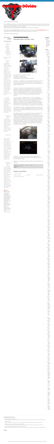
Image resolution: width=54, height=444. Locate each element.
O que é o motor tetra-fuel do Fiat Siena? (48, 182)
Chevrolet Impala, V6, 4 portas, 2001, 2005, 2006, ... (48, 110)
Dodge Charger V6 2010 (48, 318)
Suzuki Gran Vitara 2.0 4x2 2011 (48, 80)
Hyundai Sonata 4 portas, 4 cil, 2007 (48, 192)
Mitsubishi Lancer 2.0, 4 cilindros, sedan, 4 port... (48, 177)
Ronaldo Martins (7, 191)
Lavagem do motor (48, 140)
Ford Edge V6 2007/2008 (48, 325)
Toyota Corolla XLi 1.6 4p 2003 (48, 125)
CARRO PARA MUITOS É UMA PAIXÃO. (48, 63)
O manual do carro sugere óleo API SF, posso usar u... (48, 394)
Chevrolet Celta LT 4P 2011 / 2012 (48, 307)
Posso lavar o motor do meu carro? (48, 122)
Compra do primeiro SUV (48, 84)
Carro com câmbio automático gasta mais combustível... (48, 293)
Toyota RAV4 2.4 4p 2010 (48, 331)
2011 (47, 53)
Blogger (45, 441)
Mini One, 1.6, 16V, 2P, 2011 (48, 366)
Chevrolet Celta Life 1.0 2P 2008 (48, 304)
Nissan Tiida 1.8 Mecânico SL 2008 (48, 342)
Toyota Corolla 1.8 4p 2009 (48, 244)
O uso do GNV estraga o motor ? (48, 389)
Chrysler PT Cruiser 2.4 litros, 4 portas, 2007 (48, 254)
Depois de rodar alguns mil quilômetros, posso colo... (48, 266)
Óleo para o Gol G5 (7, 421)
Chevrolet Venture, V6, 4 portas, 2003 (48, 203)
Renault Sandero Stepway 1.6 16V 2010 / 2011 (48, 353)
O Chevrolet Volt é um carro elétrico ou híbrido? (48, 136)
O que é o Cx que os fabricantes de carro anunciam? (48, 75)
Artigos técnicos (47, 40)
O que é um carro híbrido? (48, 105)
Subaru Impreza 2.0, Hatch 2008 (48, 359)
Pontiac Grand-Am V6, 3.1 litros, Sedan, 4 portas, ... (48, 313)
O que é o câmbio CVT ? (48, 403)
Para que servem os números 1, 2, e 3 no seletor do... (48, 208)
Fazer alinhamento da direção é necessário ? (48, 152)
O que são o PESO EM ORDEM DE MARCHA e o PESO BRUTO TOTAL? (15, 426)
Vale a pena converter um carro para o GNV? (48, 68)
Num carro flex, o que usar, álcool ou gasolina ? (48, 299)
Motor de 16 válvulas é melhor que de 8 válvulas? (48, 145)
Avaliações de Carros (20, 166)
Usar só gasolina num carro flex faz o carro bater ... (48, 228)
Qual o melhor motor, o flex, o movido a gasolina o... (48, 286)
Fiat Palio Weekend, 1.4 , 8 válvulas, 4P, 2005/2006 (48, 240)
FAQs (47, 43)
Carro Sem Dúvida (19, 6)
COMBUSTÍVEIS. (48, 369)
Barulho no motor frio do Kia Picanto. (48, 58)
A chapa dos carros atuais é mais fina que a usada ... (48, 408)
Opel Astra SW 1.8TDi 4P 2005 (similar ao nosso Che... (48, 337)
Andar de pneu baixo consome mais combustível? (48, 197)
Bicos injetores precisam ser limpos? (48, 94)
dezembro (48, 54)
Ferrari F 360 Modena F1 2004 (48, 362)
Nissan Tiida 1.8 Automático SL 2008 (48, 234)
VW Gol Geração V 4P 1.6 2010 (48, 87)
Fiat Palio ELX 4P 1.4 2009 (48, 321)
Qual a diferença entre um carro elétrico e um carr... (48, 100)
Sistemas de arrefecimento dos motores (48, 130)
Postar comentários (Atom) (20, 176)
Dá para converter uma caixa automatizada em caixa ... (48, 279)
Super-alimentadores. (48, 371)
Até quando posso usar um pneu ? (48, 399)
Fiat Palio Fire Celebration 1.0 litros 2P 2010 (48, 249)
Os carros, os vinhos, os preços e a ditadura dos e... (48, 116)
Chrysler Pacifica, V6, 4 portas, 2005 (48, 187)
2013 (47, 50)
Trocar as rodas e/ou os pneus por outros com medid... (48, 172)
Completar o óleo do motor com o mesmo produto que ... (48, 273)
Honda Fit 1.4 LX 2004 (48, 328)
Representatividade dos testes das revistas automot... (48, 376)
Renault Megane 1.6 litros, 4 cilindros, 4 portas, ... (48, 165)
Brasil (16, 167)
